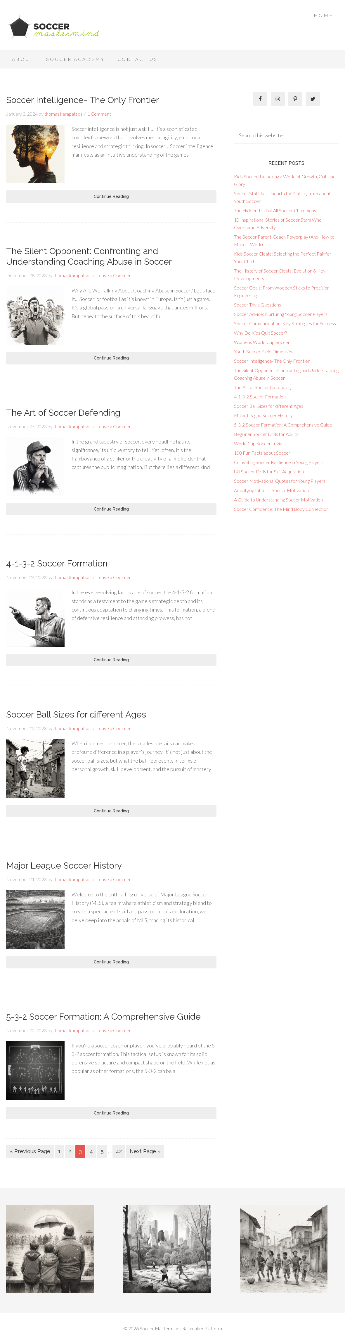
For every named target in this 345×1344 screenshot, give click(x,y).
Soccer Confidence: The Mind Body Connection (281, 509)
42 (119, 1151)
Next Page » (145, 1151)
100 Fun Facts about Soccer (262, 453)
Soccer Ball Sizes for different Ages (76, 714)
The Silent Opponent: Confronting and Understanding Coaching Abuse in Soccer (89, 256)
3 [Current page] (80, 1151)
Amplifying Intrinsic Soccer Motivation (271, 490)
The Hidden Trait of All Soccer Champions (275, 210)
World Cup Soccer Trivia (258, 443)
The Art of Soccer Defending (63, 413)
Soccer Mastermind (53, 26)
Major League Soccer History (64, 865)
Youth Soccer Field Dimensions (265, 351)
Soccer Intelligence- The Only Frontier (82, 100)
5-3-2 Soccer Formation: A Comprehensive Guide (103, 1016)
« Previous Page (30, 1151)
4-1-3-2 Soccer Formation (57, 563)
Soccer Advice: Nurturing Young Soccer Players (280, 314)
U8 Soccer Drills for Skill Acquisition (269, 471)
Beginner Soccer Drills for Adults (266, 434)
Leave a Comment (114, 275)
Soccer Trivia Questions (257, 304)
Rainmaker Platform (202, 1328)
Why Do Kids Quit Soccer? (260, 332)
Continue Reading (111, 196)
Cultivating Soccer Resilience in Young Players (278, 462)
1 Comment (99, 114)
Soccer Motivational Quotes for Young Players (279, 481)
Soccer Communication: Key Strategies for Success (285, 323)
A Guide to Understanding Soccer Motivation (278, 499)
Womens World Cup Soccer (262, 342)
